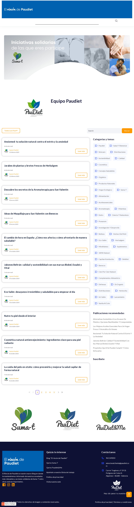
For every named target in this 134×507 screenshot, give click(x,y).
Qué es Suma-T (52, 463)
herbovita (121, 290)
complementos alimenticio (107, 278)
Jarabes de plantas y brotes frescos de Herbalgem (31, 165)
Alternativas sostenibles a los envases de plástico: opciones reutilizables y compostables (112, 320)
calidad (120, 158)
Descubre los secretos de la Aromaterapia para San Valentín (36, 189)
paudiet (100, 145)
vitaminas (120, 208)
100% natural (102, 253)
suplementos (120, 246)
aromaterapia (102, 208)
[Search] (104, 130)
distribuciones (118, 152)
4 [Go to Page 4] (49, 392)
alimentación (102, 196)
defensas (100, 284)
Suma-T (122, 189)
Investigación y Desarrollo (107, 227)
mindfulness (101, 246)
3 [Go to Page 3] (45, 392)
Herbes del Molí (117, 234)
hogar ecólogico (103, 189)
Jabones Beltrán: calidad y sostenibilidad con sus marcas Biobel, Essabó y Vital (111, 342)
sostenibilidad (102, 158)
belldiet (124, 259)
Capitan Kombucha (104, 259)
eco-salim (100, 240)
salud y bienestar (118, 145)
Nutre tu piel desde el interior (20, 315)
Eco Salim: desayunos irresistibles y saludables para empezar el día (39, 291)
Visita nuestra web (53, 482)
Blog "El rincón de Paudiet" (57, 458)
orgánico (100, 177)
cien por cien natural (105, 271)
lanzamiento (117, 297)
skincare (100, 152)
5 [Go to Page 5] (54, 392)
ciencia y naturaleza (118, 215)
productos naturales (105, 183)
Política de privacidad (54, 477)
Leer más (81, 151)
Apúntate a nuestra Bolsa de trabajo (60, 472)
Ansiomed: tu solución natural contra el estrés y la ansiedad (112, 334)
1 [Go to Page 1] (37, 392)
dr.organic (117, 284)
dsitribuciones (102, 290)
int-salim (100, 297)
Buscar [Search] (127, 131)
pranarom (100, 221)
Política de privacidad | (104, 502)
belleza (99, 234)
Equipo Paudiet (13, 150)
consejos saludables (105, 171)
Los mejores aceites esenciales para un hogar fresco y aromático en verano (111, 327)
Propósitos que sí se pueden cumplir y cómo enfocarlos (111, 349)
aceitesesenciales (104, 202)
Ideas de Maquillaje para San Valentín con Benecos (31, 213)
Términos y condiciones (122, 502)
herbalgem (117, 240)
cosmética (101, 164)
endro (99, 215)
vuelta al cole (102, 303)
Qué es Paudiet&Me (54, 467)
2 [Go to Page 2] (41, 392)
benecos (100, 265)
